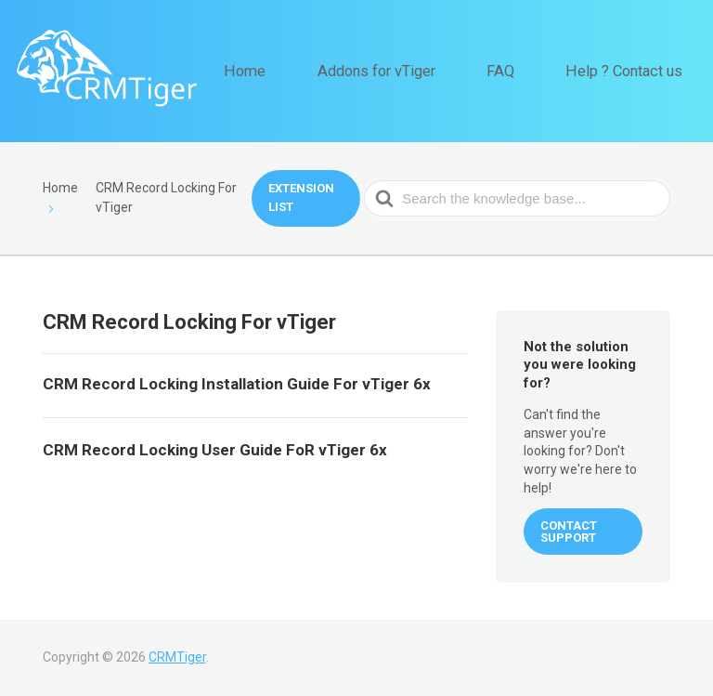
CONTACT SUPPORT (568, 532)
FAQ (530, 70)
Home (314, 70)
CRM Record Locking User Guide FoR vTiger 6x (215, 449)
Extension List (301, 197)
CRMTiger (177, 657)
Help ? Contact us (635, 70)
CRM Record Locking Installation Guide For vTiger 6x (237, 383)
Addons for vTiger (425, 70)
